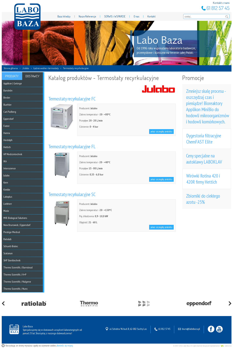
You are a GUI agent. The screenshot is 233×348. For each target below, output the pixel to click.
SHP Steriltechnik (11, 260)
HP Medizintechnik (12, 154)
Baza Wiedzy (63, 16)
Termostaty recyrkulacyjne (75, 68)
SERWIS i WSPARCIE (114, 16)
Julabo (25, 68)
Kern (5, 182)
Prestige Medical (11, 232)
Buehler (7, 104)
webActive (228, 346)
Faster (6, 126)
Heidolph (7, 140)
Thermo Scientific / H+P (14, 274)
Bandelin (7, 90)
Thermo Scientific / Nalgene (17, 281)
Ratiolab (7, 239)
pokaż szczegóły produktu (161, 131)
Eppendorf (8, 119)
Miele (6, 211)
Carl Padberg (9, 111)
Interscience (9, 168)
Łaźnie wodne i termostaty (46, 68)
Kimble (6, 189)
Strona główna (11, 68)
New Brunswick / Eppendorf (16, 225)
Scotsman (8, 253)
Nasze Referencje (87, 16)
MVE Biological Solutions (15, 218)
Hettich (7, 147)
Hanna (6, 133)
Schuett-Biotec (10, 246)
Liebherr (7, 203)
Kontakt (151, 16)
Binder (6, 97)
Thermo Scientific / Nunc (15, 288)
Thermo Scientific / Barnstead (18, 267)
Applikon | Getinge (12, 83)
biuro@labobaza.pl (191, 329)
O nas (136, 16)
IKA (5, 161)
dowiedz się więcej (65, 345)
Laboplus (7, 196)
